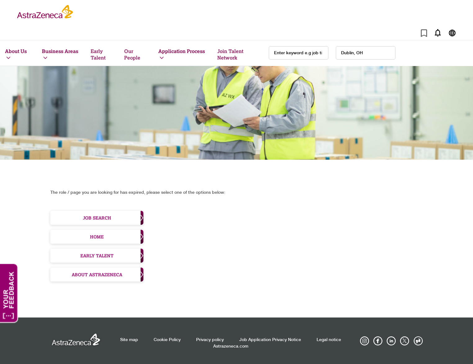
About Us (16, 51)
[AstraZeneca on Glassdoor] (418, 341)
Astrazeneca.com (230, 346)
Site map (129, 340)
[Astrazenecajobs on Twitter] (404, 341)
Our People (132, 54)
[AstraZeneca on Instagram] (364, 341)
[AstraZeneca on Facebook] (378, 341)
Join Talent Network (230, 54)
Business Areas (60, 51)
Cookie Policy (167, 340)
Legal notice (329, 340)
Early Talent (98, 54)
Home (116, 237)
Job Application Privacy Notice (270, 340)
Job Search (113, 218)
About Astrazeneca (108, 275)
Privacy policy (210, 340)
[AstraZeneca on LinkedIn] (391, 341)
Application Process (181, 51)
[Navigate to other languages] (452, 32)
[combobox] (365, 53)
